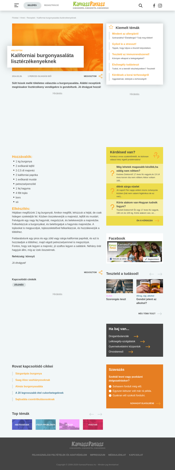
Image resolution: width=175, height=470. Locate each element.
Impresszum (97, 455)
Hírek (22, 18)
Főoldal (15, 18)
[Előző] (91, 414)
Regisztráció (51, 5)
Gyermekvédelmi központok (129, 346)
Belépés (32, 5)
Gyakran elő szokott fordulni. (129, 395)
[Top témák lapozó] (57, 414)
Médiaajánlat (117, 455)
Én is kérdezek (148, 220)
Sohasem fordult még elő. (127, 386)
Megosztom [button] (93, 76)
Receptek (31, 18)
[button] (154, 5)
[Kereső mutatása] (141, 5)
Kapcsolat (136, 455)
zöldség (19, 285)
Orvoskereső (121, 351)
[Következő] (99, 414)
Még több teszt (147, 313)
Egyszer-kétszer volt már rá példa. (132, 391)
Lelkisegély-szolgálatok (127, 341)
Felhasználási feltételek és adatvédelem (59, 455)
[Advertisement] (57, 326)
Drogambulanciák (123, 336)
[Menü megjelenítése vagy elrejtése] (16, 5)
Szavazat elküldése (145, 403)
